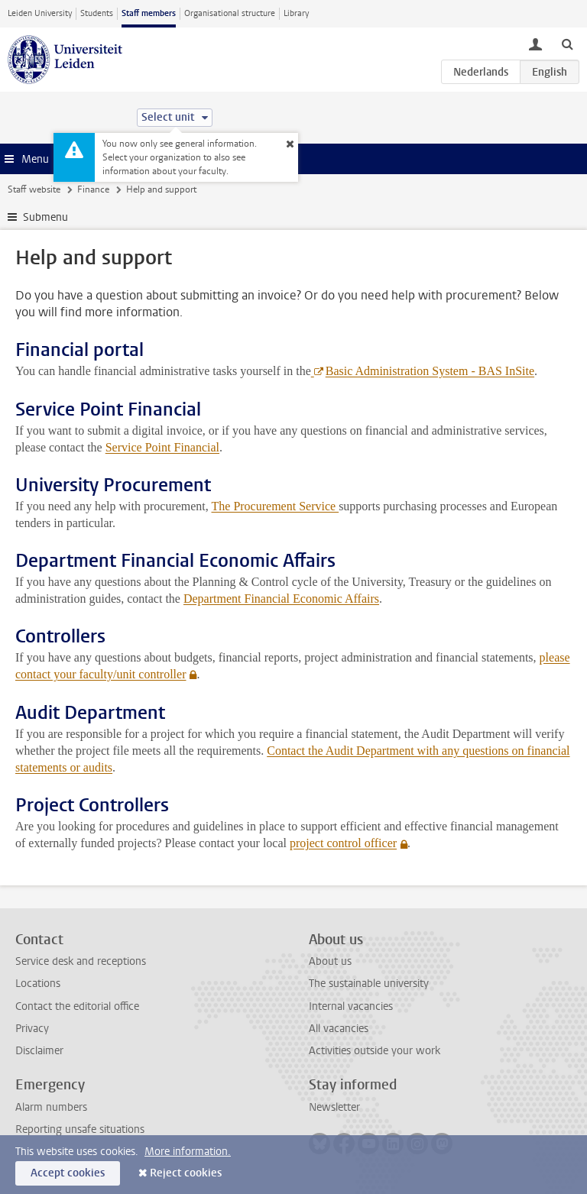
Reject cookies (186, 1173)
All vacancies (338, 1028)
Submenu (45, 217)
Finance (93, 189)
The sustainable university (369, 983)
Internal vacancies (351, 1006)
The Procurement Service (275, 506)
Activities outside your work (374, 1051)
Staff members (149, 13)
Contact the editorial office (77, 1006)
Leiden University (40, 13)
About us (330, 961)
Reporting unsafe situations (79, 1129)
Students (96, 13)
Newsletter (334, 1107)
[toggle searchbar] (567, 43)
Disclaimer (39, 1051)
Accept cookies (68, 1173)
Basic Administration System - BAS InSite (430, 370)
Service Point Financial (162, 447)
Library (296, 13)
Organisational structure (229, 13)
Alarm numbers (51, 1107)
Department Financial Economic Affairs (281, 598)
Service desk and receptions (80, 961)
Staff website (34, 189)
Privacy (32, 1028)
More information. (187, 1151)
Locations (37, 983)
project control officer (343, 842)
